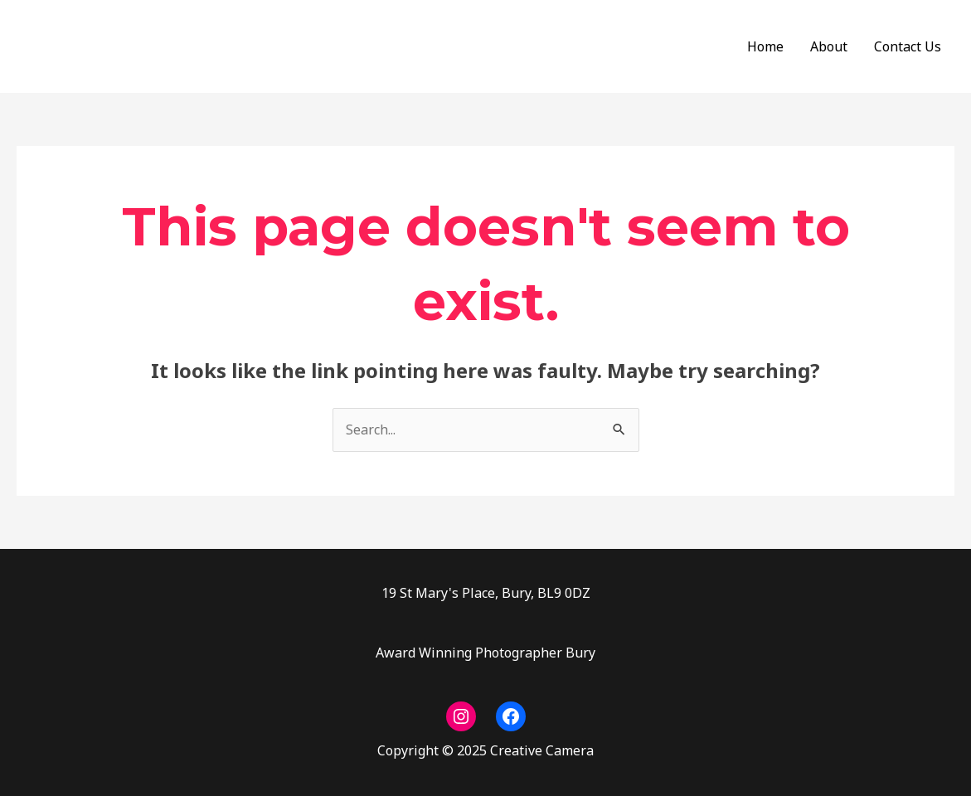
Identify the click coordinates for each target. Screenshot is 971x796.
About (828, 46)
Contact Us (907, 46)
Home (765, 46)
